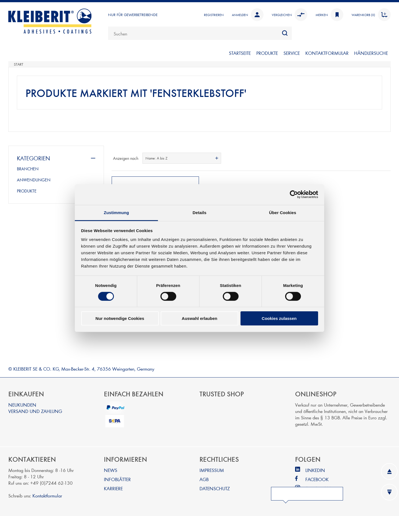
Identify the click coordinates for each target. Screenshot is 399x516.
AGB (204, 478)
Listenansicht (386, 158)
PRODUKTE (267, 53)
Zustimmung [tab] (116, 212)
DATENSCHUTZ (215, 487)
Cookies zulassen (279, 318)
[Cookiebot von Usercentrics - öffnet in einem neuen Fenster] (294, 194)
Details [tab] (199, 212)
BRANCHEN (28, 168)
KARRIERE (113, 487)
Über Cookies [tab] (282, 212)
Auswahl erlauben (199, 318)
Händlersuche (371, 53)
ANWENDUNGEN (33, 180)
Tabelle (376, 158)
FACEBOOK (317, 478)
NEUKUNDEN (22, 403)
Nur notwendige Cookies (120, 318)
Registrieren (214, 14)
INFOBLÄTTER (117, 478)
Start (18, 64)
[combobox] (200, 33)
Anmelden (248, 14)
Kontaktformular (47, 494)
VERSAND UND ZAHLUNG (35, 410)
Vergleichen (289, 14)
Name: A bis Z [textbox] (156, 158)
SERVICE (291, 53)
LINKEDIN (315, 469)
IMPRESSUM (212, 469)
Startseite (240, 53)
